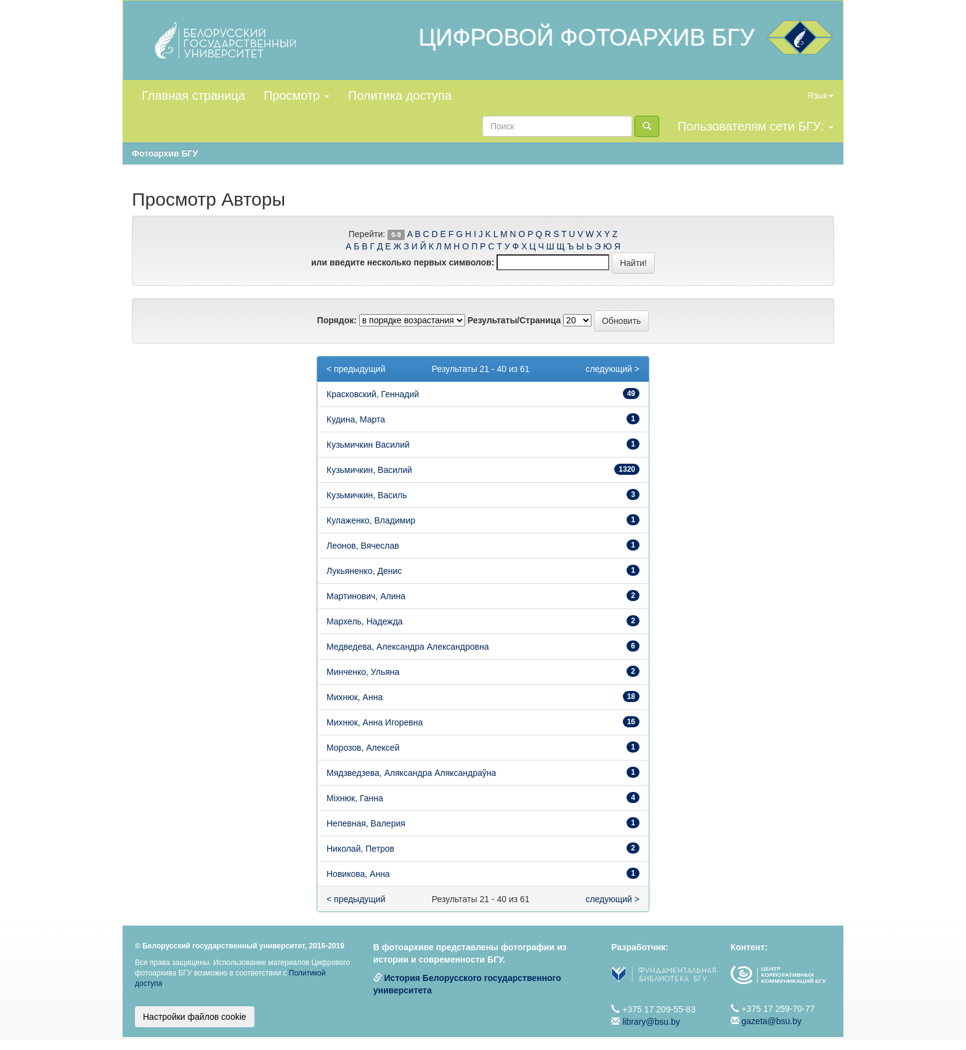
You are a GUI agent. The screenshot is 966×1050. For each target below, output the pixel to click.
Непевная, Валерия (366, 823)
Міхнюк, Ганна (355, 798)
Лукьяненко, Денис (364, 571)
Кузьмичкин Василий (368, 445)
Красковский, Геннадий (373, 394)
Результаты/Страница (514, 320)
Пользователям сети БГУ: (756, 126)
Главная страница (193, 95)
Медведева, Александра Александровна (408, 647)
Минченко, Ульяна (363, 672)
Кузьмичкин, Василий (369, 470)
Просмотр (297, 95)
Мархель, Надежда (365, 621)
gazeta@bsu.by (772, 1021)
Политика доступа (400, 95)
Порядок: (337, 320)
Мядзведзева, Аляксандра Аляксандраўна (411, 773)
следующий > (612, 369)
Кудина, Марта (356, 419)
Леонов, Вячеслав (363, 546)
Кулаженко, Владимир (371, 520)
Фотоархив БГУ (165, 153)
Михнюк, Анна (355, 697)
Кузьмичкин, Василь (367, 495)
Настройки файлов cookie (194, 1017)
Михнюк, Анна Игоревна (375, 722)
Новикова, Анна (358, 874)
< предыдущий (356, 369)
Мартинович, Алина (366, 596)
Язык (820, 95)
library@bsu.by (651, 1022)
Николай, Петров (360, 849)
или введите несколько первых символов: (402, 262)
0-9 (395, 234)
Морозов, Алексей (363, 748)
